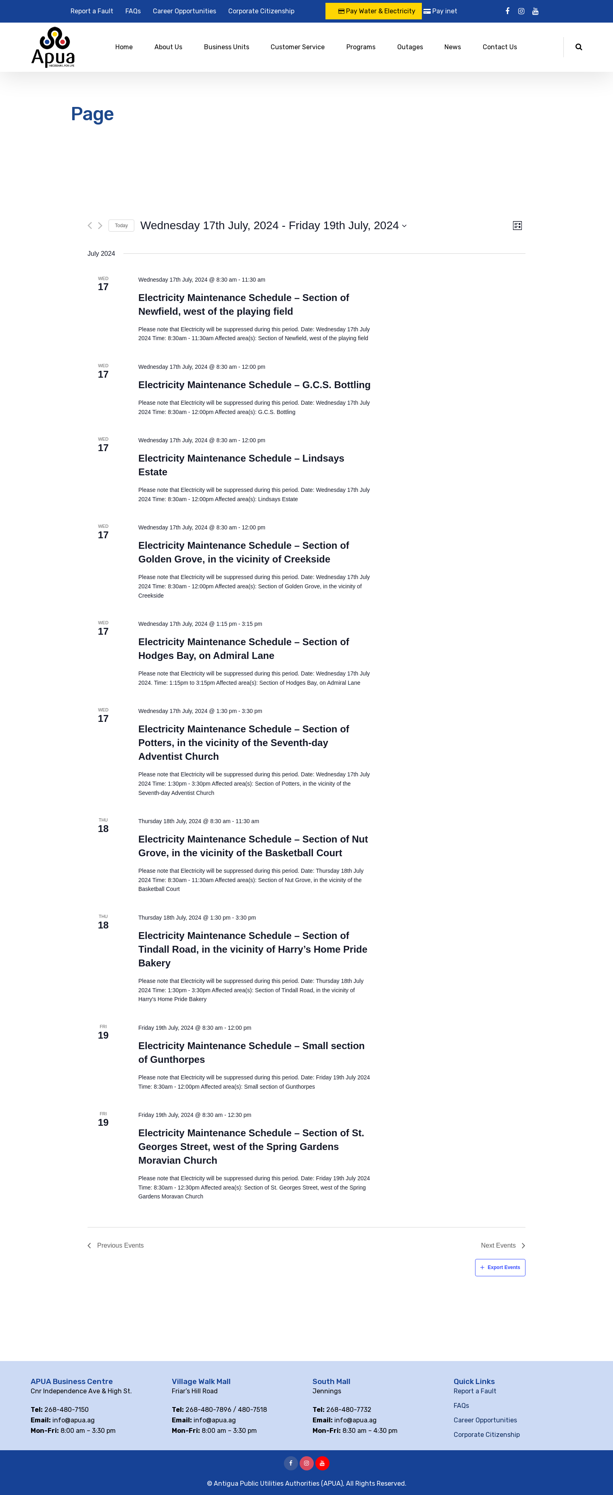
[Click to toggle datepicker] (273, 225)
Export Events (504, 1267)
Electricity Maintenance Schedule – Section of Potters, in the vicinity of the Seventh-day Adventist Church (243, 742)
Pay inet (440, 11)
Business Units (226, 47)
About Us (168, 47)
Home (124, 47)
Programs (360, 47)
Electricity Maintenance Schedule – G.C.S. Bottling (254, 384)
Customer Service (298, 47)
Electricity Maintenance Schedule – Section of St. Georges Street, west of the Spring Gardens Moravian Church (251, 1146)
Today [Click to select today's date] (121, 225)
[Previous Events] (90, 225)
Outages (410, 47)
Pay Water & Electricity (376, 11)
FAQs (133, 11)
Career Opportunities (184, 11)
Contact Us (500, 47)
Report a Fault (92, 11)
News (452, 47)
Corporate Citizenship (261, 11)
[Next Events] (100, 225)
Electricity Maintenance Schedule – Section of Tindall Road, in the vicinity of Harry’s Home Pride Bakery (252, 949)
